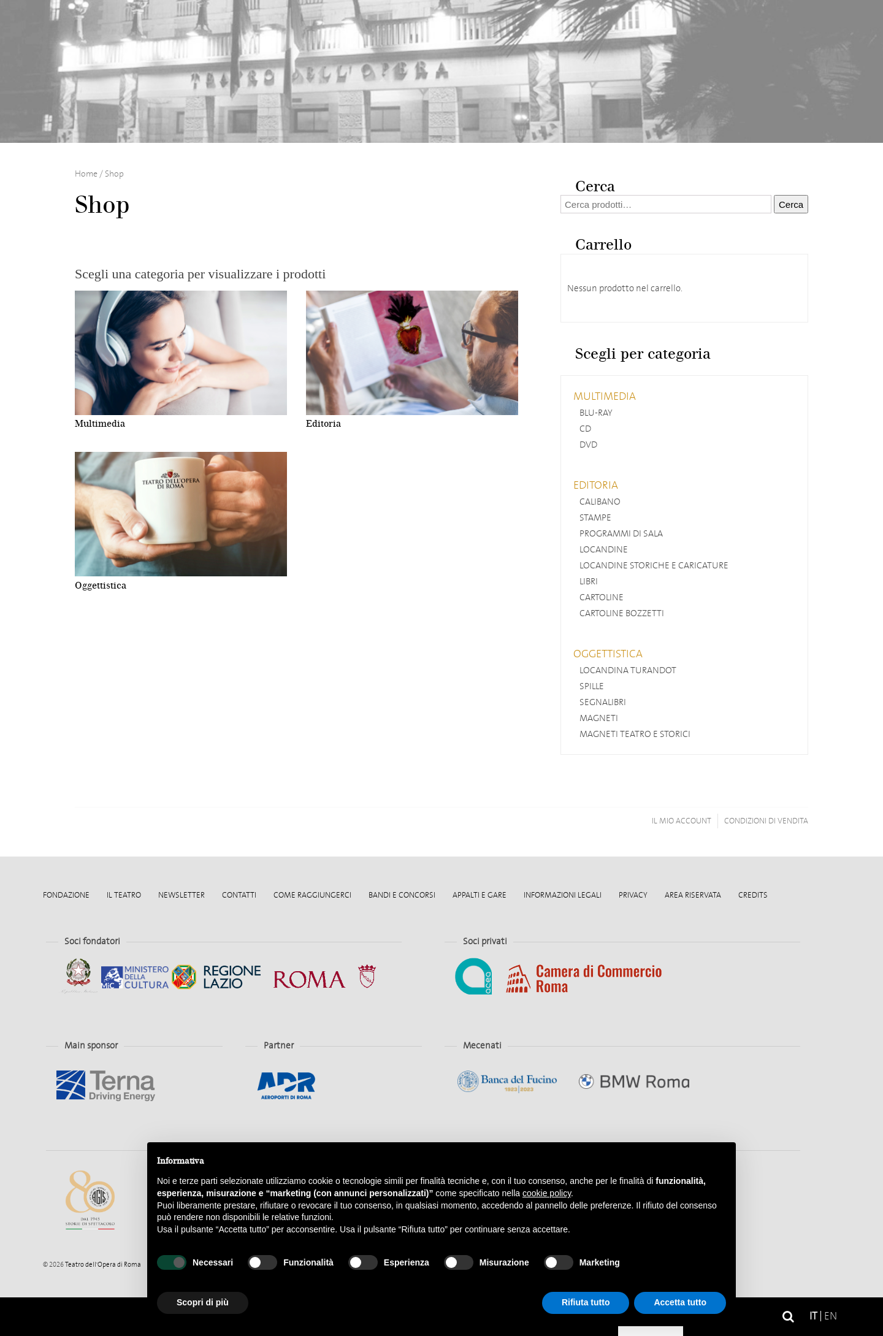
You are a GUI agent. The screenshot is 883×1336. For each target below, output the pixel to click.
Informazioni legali (563, 895)
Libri (588, 581)
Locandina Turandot (627, 670)
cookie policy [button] (546, 1193)
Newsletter (181, 895)
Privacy (633, 895)
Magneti (598, 718)
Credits (753, 895)
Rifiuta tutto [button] (586, 1302)
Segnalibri (602, 702)
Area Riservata (693, 895)
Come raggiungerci (312, 895)
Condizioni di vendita (766, 820)
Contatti (239, 895)
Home (110, 1316)
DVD (588, 444)
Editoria (595, 485)
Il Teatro (124, 895)
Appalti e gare (479, 895)
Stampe (595, 517)
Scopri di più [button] (203, 1302)
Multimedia (604, 396)
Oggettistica (608, 653)
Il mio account (681, 820)
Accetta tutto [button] (680, 1302)
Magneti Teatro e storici (634, 734)
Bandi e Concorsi (402, 895)
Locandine (603, 549)
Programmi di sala (621, 533)
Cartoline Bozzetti (621, 613)
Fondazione (66, 895)
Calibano (600, 501)
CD (585, 428)
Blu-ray (596, 413)
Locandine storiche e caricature (653, 565)
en (830, 1316)
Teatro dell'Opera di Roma (102, 1264)
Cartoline (601, 597)
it (813, 1316)
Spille (591, 686)
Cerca (791, 204)
